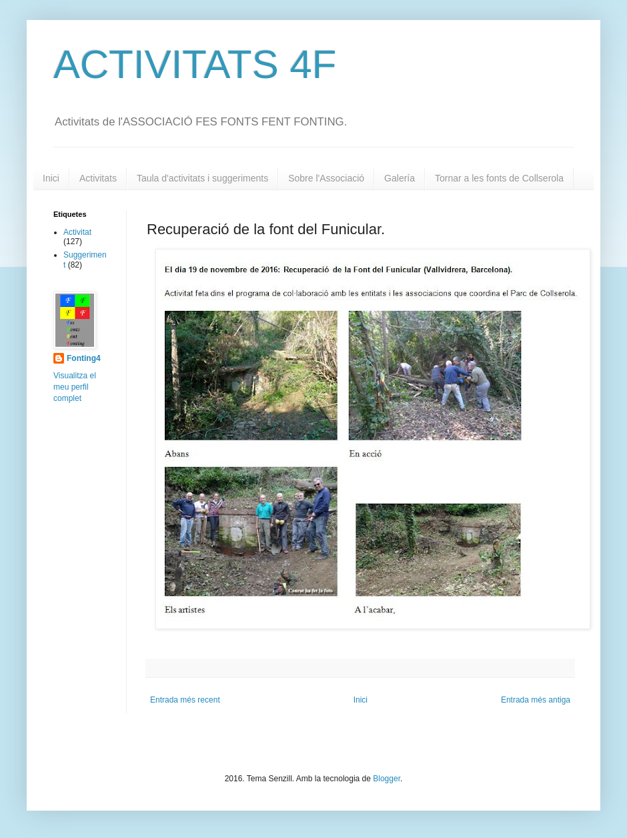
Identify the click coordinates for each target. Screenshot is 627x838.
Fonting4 (84, 358)
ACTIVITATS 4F (194, 64)
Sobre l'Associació (326, 178)
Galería (399, 178)
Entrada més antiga (535, 700)
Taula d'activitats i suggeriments (202, 178)
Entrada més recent (185, 700)
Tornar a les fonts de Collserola (499, 178)
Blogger (386, 778)
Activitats (98, 178)
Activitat (77, 232)
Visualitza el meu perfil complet (74, 387)
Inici (51, 178)
